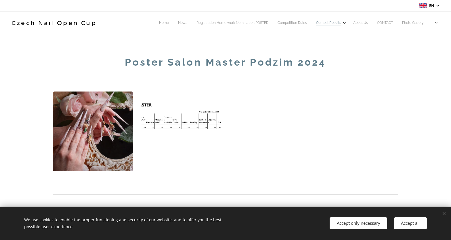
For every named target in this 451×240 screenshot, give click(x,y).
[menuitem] (365, 23)
